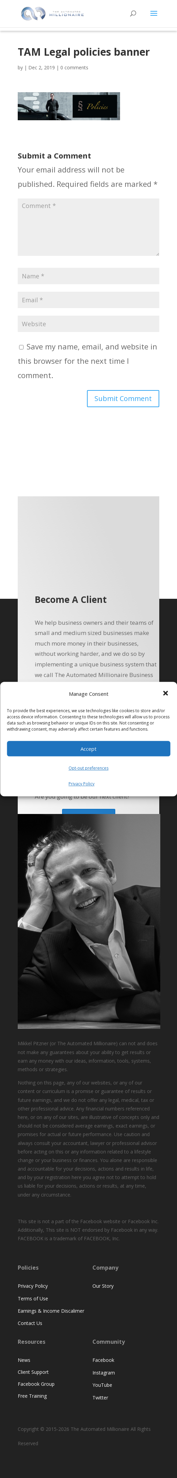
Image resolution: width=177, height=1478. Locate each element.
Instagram (103, 1372)
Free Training (32, 1396)
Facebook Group (36, 1384)
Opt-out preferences (88, 768)
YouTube (102, 1385)
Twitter (100, 1397)
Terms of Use (33, 1298)
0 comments (74, 67)
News (24, 1360)
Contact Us (30, 1323)
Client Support (33, 1372)
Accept (88, 748)
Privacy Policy (81, 784)
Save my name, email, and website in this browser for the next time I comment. (87, 360)
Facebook (103, 1360)
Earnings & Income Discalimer (51, 1311)
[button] (166, 694)
